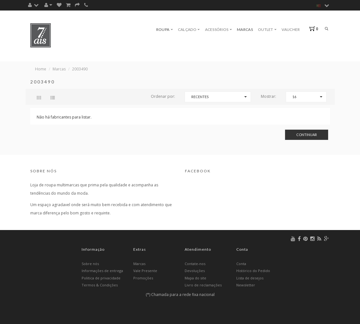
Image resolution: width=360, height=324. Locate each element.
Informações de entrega (102, 270)
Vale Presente (145, 270)
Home (40, 69)
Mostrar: (268, 96)
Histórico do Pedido (253, 270)
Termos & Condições (100, 285)
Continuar (306, 135)
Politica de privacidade (101, 278)
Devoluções (195, 270)
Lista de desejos (249, 278)
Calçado (189, 29)
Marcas (245, 29)
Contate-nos (195, 263)
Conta (241, 263)
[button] (35, 5)
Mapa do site (195, 278)
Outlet (267, 29)
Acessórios (218, 29)
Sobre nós (90, 263)
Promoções (143, 278)
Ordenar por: (163, 96)
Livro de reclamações (203, 285)
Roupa (164, 29)
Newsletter (245, 285)
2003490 (80, 69)
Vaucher (291, 29)
